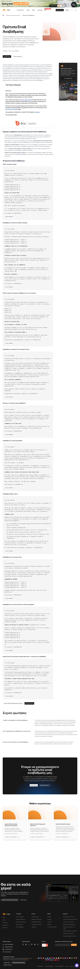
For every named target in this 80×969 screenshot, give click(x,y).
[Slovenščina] (48, 960)
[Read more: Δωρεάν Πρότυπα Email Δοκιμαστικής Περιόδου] (14, 823)
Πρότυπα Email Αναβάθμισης (28, 15)
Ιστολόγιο (49, 916)
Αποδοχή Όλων (7, 962)
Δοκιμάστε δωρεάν (29, 703)
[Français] (50, 958)
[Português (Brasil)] (72, 958)
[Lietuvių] (61, 958)
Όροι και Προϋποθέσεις (38, 966)
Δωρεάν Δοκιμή (7, 56)
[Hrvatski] (52, 958)
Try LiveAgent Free (68, 78)
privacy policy (25, 959)
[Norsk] (67, 958)
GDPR (67, 966)
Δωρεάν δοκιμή (59, 10)
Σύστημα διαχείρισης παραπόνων (70, 930)
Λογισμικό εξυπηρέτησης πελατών (70, 919)
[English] (41, 958)
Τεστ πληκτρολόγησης (52, 926)
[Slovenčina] (46, 960)
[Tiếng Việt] (55, 960)
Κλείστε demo (23, 899)
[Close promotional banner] (78, 2)
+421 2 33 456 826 (8, 944)
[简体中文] (57, 960)
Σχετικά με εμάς (35, 916)
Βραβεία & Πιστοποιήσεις (37, 919)
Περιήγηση (5, 927)
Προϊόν (29, 10)
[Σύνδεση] (72, 10)
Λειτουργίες (5, 922)
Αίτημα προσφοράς (20, 926)
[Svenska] (51, 960)
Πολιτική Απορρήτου (59, 966)
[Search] (54, 10)
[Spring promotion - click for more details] (40, 3)
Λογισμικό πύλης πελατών (68, 933)
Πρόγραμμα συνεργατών (37, 924)
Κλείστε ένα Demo (18, 56)
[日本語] (58, 958)
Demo (4, 917)
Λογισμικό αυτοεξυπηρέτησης (69, 924)
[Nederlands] (65, 958)
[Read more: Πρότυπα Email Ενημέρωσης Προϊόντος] (40, 823)
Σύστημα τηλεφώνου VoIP (68, 921)
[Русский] (76, 958)
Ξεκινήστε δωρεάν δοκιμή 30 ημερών (10, 899)
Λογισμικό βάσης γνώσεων (68, 916)
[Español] (43, 958)
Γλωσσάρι (49, 919)
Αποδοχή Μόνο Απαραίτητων (18, 962)
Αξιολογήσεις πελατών (36, 921)
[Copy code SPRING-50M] (14, 6)
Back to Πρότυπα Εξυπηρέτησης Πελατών (13, 703)
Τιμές (4, 920)
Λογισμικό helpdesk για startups (69, 936)
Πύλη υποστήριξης (20, 916)
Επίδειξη (67, 10)
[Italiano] (56, 958)
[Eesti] (45, 958)
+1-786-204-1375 (8, 949)
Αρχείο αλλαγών (19, 924)
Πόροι (34, 10)
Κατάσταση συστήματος (21, 921)
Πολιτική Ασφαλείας (49, 966)
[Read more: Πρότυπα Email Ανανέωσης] (65, 823)
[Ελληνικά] (39, 958)
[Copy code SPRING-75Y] (35, 6)
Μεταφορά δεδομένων (20, 919)
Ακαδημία (49, 921)
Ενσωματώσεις (6, 925)
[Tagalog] (53, 960)
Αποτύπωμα (34, 926)
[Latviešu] (63, 958)
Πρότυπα (49, 924)
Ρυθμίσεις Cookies (8, 964)
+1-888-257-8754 (8, 947)
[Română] (74, 958)
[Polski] (69, 958)
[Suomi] (47, 958)
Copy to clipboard (9, 216)
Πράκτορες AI (20, 10)
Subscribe (74, 944)
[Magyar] (54, 958)
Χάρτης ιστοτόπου (73, 966)
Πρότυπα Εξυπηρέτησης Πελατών (13, 15)
